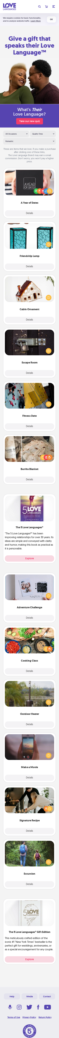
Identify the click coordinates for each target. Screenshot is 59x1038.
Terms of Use (13, 1017)
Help (12, 996)
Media (29, 996)
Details (29, 213)
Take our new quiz (29, 121)
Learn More (36, 21)
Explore (29, 558)
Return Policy (45, 1017)
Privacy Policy (29, 1017)
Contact (47, 996)
